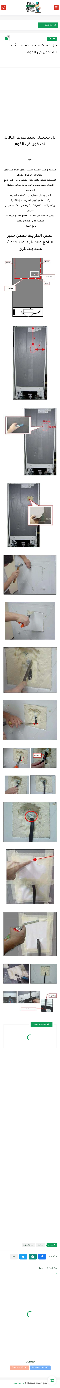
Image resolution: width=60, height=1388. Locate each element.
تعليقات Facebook (40, 1368)
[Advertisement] (30, 101)
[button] (42, 1256)
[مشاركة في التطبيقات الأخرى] (14, 1256)
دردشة (52, 39)
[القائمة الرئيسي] (56, 7)
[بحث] (3, 7)
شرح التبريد (28, 1245)
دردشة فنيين (18, 1383)
